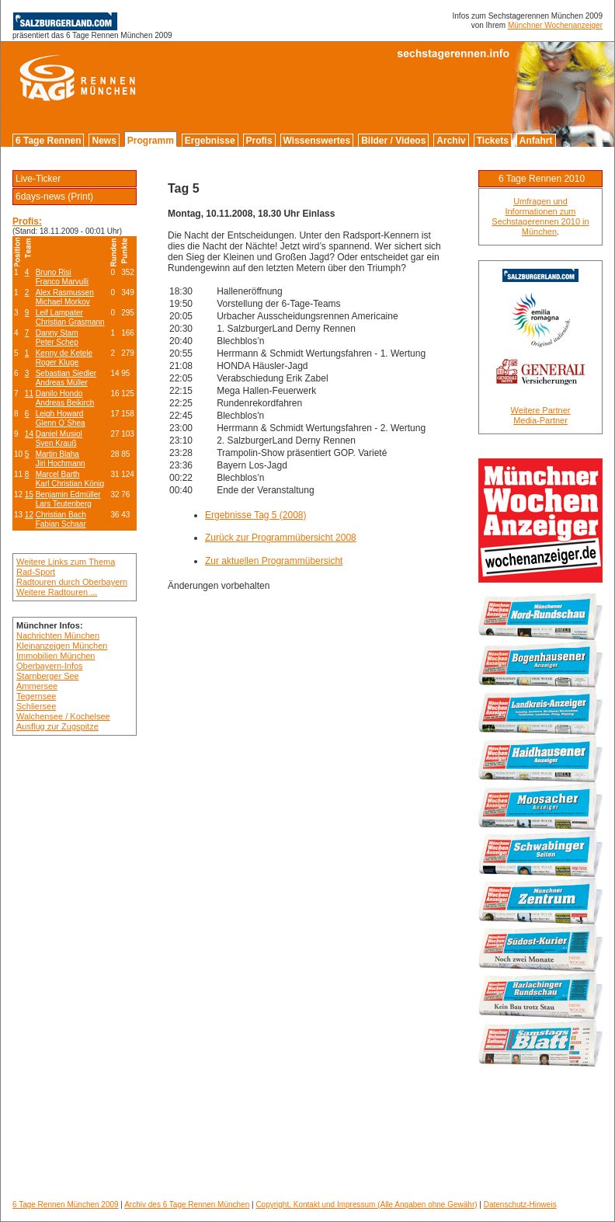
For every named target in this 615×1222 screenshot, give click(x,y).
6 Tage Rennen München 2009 (65, 1204)
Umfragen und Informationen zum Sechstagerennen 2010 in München (540, 216)
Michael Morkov (63, 302)
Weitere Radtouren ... (56, 592)
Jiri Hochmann (60, 463)
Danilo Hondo (59, 393)
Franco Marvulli (62, 281)
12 (29, 514)
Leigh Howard (60, 413)
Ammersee (36, 686)
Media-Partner (540, 420)
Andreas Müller (62, 382)
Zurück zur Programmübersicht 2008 (280, 537)
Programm (150, 140)
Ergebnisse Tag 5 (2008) (256, 515)
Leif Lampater (59, 312)
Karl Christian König (70, 483)
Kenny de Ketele (64, 353)
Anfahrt (536, 140)
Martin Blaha (57, 454)
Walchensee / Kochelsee (63, 716)
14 (29, 434)
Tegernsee (36, 696)
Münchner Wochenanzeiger (555, 25)
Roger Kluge (57, 362)
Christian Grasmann (70, 322)
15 (29, 494)
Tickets (493, 140)
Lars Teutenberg (64, 504)
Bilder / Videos (393, 140)
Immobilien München (56, 655)
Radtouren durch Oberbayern (71, 582)
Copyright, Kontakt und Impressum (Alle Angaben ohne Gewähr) (366, 1204)
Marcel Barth (58, 474)
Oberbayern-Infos (49, 665)
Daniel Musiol (59, 434)
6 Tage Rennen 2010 (542, 178)
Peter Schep (57, 342)
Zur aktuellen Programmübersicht (273, 560)
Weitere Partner (541, 410)
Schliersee (36, 706)
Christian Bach (61, 514)
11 (29, 393)
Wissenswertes (317, 140)
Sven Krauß (56, 443)
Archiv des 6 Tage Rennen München (186, 1204)
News (104, 140)
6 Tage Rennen (48, 140)
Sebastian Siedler (66, 373)
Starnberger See (47, 676)
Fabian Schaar (61, 524)
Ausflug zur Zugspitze (57, 726)
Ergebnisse (210, 140)
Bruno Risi (53, 272)
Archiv (450, 140)
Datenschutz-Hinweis (520, 1204)
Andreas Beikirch (65, 403)
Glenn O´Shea (60, 423)
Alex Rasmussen (65, 292)
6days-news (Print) (54, 196)
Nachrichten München (57, 635)
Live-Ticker (38, 178)
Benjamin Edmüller (68, 494)
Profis (259, 140)
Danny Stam (57, 333)
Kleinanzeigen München (61, 645)
